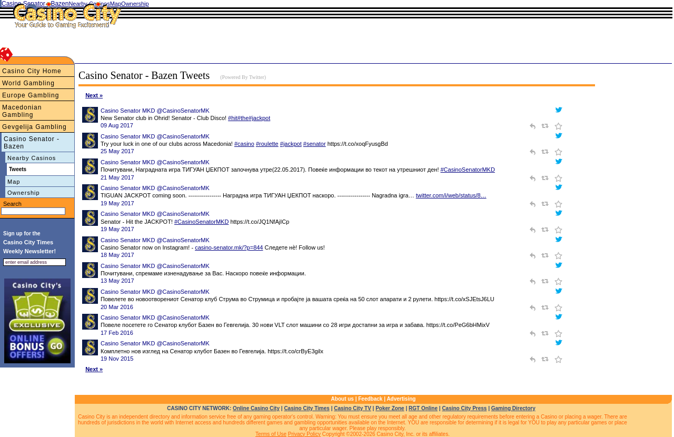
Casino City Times (307, 408)
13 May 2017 (117, 280)
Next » (94, 95)
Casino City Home (32, 71)
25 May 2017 (117, 151)
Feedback (370, 399)
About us (342, 399)
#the (243, 118)
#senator (314, 144)
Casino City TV (352, 408)
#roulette (267, 144)
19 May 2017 (117, 203)
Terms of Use (270, 434)
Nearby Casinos (31, 158)
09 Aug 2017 (117, 125)
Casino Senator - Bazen (32, 142)
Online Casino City (256, 408)
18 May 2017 (117, 255)
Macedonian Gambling (22, 111)
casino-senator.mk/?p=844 (229, 247)
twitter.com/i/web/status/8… (451, 195)
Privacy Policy (304, 434)
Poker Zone (389, 408)
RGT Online (423, 408)
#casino (244, 144)
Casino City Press (464, 408)
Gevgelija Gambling (34, 127)
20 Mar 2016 (117, 307)
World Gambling (28, 83)
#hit (232, 118)
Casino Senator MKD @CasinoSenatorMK (155, 110)
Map (13, 181)
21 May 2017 (117, 177)
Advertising (400, 399)
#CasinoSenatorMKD (468, 169)
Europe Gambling (30, 95)
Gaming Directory (513, 408)
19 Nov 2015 (117, 358)
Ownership (23, 193)
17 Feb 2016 (117, 333)
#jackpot (259, 118)
